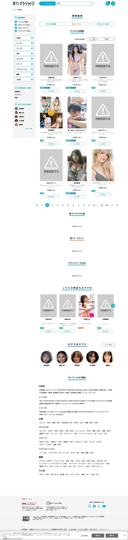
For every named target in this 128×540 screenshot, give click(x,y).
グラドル (45, 461)
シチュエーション (22, 69)
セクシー (108, 442)
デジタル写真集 (23, 22)
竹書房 (50, 393)
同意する (112, 535)
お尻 (69, 431)
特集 (16, 98)
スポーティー (71, 433)
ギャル (102, 433)
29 (107, 205)
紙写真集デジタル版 (46, 412)
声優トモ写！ (43, 414)
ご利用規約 (24, 529)
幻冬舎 (90, 390)
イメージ (19, 64)
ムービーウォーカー (89, 393)
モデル (80, 461)
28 (102, 205)
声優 (90, 461)
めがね (79, 423)
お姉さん (56, 442)
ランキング (18, 95)
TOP (14, 9)
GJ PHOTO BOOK (73, 401)
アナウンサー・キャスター (79, 463)
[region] (64, 535)
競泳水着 (67, 423)
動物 (85, 474)
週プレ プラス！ (23, 28)
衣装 (17, 54)
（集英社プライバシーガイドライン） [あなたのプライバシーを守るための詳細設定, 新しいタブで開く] (12, 538)
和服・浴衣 (91, 423)
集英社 (95, 390)
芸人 (72, 466)
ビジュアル (19, 59)
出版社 (18, 38)
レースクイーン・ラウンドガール (53, 463)
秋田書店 (42, 390)
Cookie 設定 (72, 529)
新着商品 (17, 92)
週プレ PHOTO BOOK (46, 401)
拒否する (98, 535)
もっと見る (108, 345)
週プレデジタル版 (24, 25)
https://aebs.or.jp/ (37, 519)
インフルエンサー (101, 463)
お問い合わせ (93, 529)
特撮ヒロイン (46, 466)
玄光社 (85, 390)
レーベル (19, 43)
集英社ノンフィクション (63, 403)
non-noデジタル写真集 (102, 401)
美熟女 (68, 442)
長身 (105, 431)
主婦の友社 (102, 390)
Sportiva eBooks (78, 403)
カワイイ (94, 442)
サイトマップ (103, 529)
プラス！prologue (60, 412)
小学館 (109, 390)
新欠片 (62, 393)
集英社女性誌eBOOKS (46, 403)
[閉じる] (125, 535)
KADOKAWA (62, 390)
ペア (43, 453)
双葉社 (79, 393)
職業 (17, 74)
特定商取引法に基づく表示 (59, 529)
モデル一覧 (28, 129)
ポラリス (52, 414)
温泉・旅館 (87, 453)
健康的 (44, 433)
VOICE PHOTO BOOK (85, 412)
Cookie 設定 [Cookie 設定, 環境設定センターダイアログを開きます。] (84, 535)
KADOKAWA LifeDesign (74, 390)
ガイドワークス (51, 390)
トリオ (53, 453)
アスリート (83, 466)
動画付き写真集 (72, 412)
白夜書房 (73, 393)
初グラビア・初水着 (59, 474)
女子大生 (101, 461)
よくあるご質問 (82, 529)
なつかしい (81, 442)
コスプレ (45, 423)
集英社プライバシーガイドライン (39, 529)
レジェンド (61, 466)
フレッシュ (56, 433)
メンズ (75, 474)
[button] (113, 306)
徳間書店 (56, 393)
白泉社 (67, 393)
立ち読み (51, 91)
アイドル (59, 461)
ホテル (75, 453)
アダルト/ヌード (96, 466)
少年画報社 (43, 393)
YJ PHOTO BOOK (60, 401)
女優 (69, 461)
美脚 (96, 431)
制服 (56, 423)
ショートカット (82, 431)
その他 (18, 80)
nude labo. (59, 414)
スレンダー (46, 431)
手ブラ (44, 474)
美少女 (44, 442)
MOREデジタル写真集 (86, 401)
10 (94, 205)
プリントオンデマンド (100, 412)
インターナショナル (88, 433)
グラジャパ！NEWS (24, 31)
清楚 (43, 444)
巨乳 (59, 431)
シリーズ (19, 48)
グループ (63, 453)
